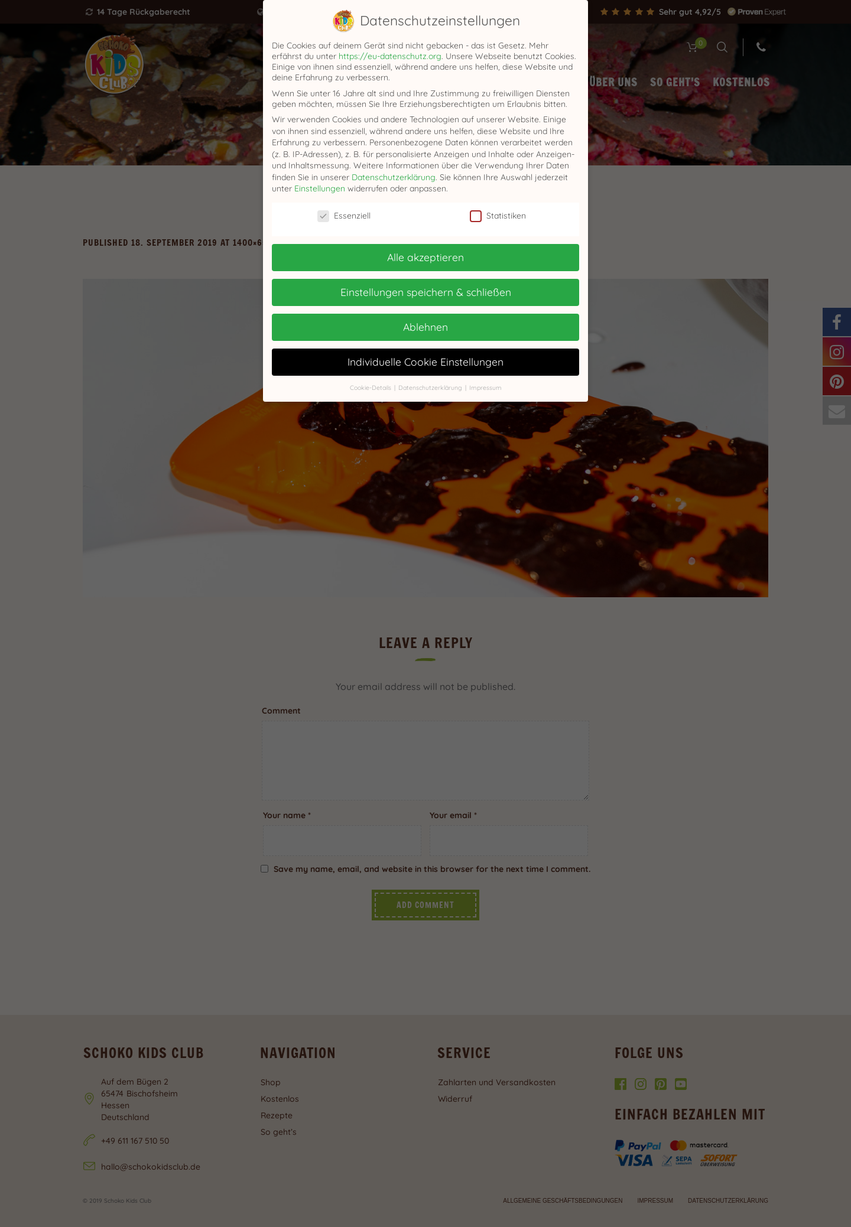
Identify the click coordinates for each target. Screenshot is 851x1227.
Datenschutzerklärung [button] (431, 387)
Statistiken (498, 215)
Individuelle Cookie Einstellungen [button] (425, 361)
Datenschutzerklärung (394, 177)
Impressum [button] (485, 387)
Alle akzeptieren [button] (425, 256)
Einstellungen (319, 188)
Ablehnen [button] (425, 326)
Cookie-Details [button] (371, 387)
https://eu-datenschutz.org (390, 56)
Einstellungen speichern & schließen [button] (425, 291)
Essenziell (344, 215)
